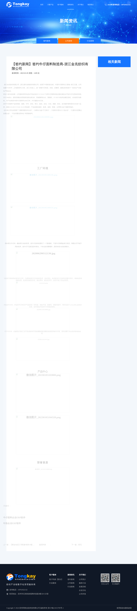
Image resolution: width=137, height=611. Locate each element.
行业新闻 (90, 41)
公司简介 (82, 579)
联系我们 (91, 4)
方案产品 (50, 4)
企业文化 (82, 590)
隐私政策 (128, 608)
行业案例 (52, 583)
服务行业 (82, 583)
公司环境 (82, 594)
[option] (47, 41)
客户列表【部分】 (56, 579)
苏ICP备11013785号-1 (56, 608)
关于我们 (81, 4)
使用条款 (120, 608)
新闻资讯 (71, 4)
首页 (41, 4)
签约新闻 (46, 41)
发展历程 (82, 587)
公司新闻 (68, 41)
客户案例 (60, 4)
